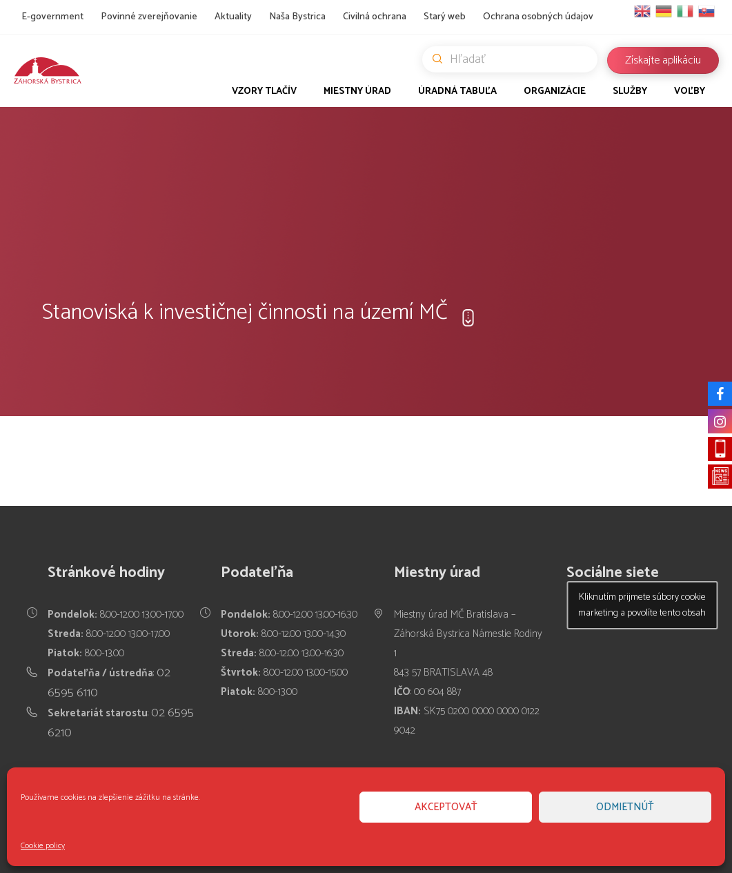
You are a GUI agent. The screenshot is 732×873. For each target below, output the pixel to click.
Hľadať (515, 59)
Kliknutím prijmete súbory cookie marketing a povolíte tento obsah (642, 605)
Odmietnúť (625, 807)
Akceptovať (446, 807)
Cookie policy (43, 845)
